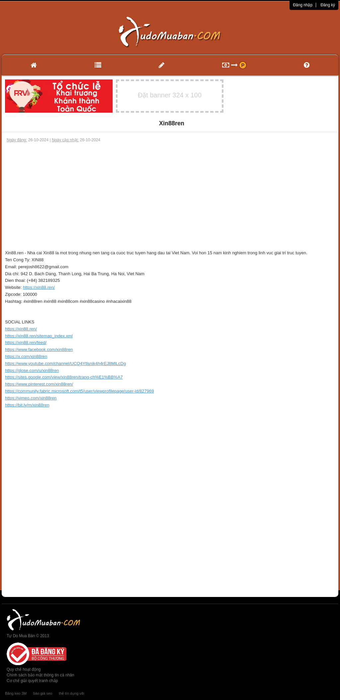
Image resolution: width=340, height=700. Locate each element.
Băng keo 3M (16, 693)
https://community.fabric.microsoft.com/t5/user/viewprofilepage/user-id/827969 (79, 391)
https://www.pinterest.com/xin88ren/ (39, 384)
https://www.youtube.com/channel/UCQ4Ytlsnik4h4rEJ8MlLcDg (65, 363)
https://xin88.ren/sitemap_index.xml (39, 335)
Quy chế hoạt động (24, 669)
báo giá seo (42, 693)
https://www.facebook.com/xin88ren (39, 349)
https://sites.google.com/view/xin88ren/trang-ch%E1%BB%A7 (64, 377)
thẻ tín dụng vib (71, 693)
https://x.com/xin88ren (26, 356)
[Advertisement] (170, 192)
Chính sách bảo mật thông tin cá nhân (40, 675)
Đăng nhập (302, 5)
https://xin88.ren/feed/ (25, 342)
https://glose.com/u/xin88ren (32, 370)
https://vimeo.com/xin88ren (30, 398)
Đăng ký (327, 5)
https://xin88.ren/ (39, 287)
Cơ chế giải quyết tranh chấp (32, 680)
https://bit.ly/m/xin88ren (27, 405)
